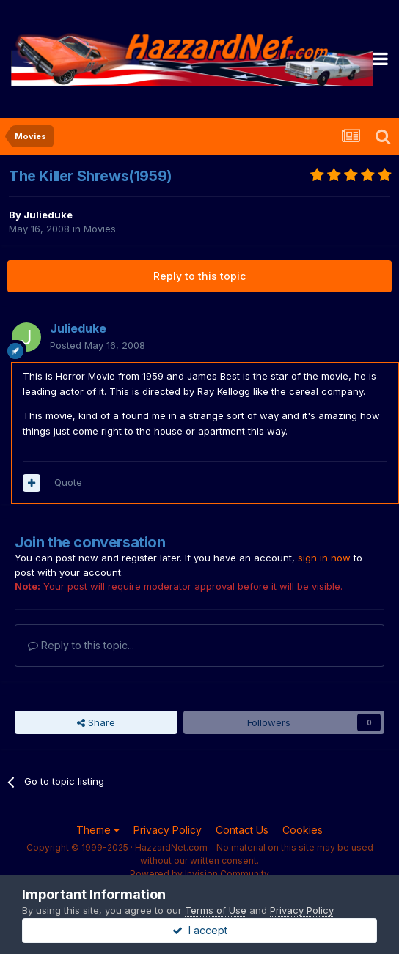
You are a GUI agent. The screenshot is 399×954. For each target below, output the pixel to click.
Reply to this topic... (81, 645)
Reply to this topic (199, 276)
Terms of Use (215, 910)
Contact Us (242, 830)
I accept (199, 930)
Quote (68, 482)
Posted (97, 345)
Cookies (302, 830)
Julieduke (48, 215)
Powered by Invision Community (199, 873)
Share (96, 722)
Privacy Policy (167, 830)
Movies (100, 228)
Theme (98, 830)
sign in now (324, 557)
